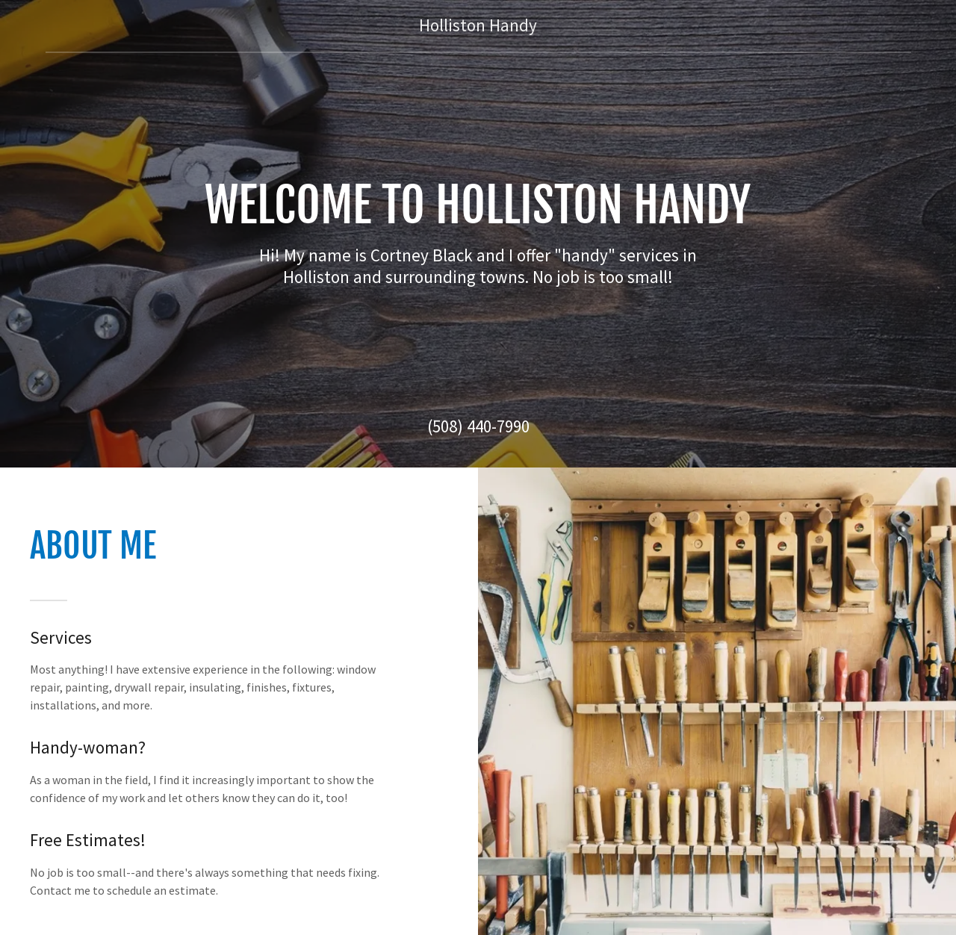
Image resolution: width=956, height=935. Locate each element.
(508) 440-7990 (478, 426)
